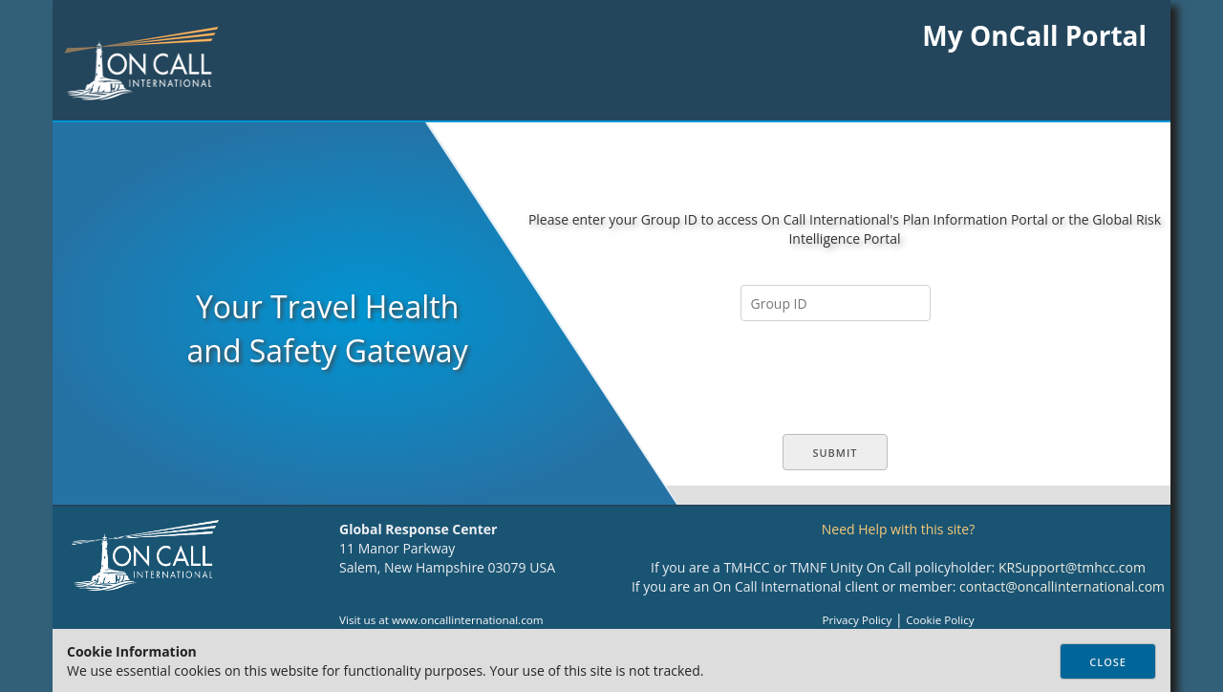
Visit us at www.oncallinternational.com (441, 620)
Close (1107, 662)
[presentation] (840, 377)
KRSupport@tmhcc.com (1072, 567)
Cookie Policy (940, 620)
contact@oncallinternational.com (1062, 586)
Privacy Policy (856, 620)
